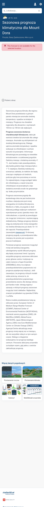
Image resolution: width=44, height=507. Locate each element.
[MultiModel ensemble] (32, 392)
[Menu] (3, 4)
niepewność (20, 232)
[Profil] (35, 4)
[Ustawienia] (40, 4)
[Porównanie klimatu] (32, 374)
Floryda (5, 37)
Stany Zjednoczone (16, 37)
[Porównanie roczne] (11, 374)
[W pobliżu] (39, 10)
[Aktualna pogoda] (22, 17)
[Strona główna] (9, 493)
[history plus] (11, 392)
